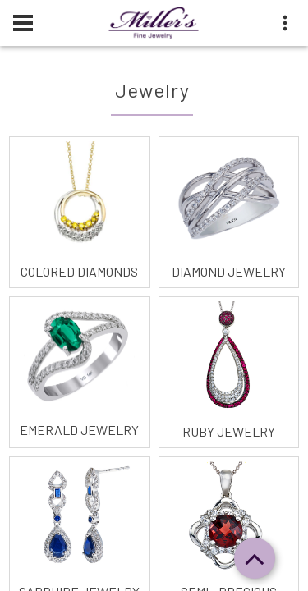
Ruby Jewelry (228, 431)
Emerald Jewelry (79, 430)
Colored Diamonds (79, 271)
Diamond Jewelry (229, 271)
